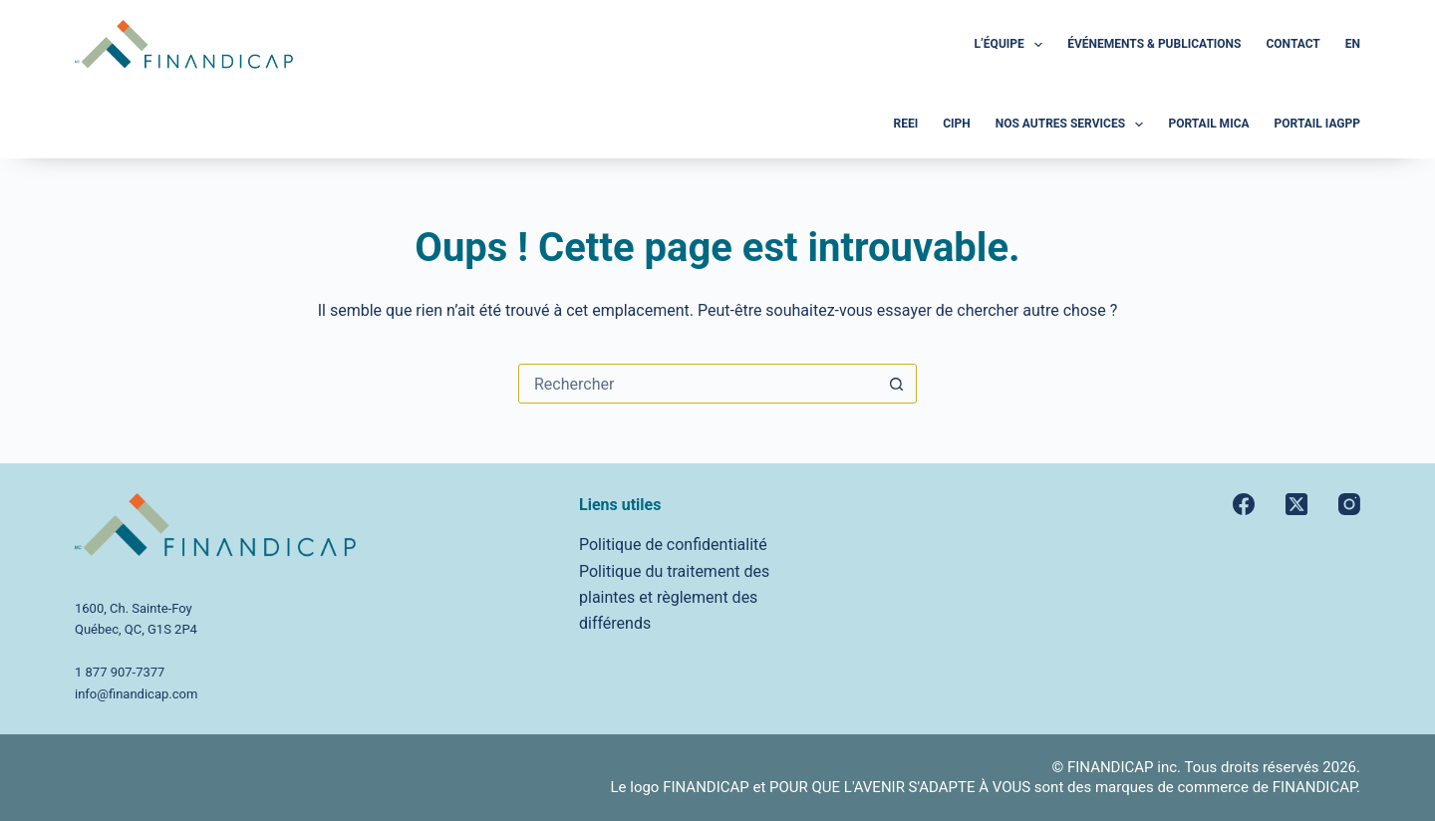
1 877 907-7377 (119, 672)
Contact (1292, 44)
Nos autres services (1074, 125)
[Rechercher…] (697, 384)
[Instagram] (1349, 504)
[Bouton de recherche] (896, 384)
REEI (905, 124)
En (1352, 44)
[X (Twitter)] (1296, 504)
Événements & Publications (1154, 44)
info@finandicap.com (136, 693)
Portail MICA (1208, 124)
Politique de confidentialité (673, 544)
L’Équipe (1013, 45)
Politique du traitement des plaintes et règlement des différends (674, 598)
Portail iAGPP (1317, 124)
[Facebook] (1244, 504)
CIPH (957, 124)
